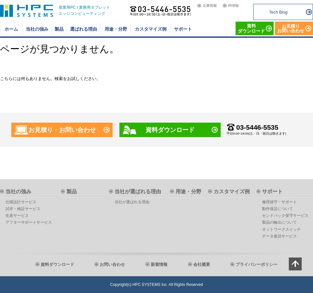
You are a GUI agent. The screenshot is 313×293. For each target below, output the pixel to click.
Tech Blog (278, 12)
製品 (71, 191)
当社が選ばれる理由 (138, 191)
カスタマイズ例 (232, 191)
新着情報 (159, 264)
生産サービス (17, 215)
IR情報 (233, 5)
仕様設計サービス (20, 202)
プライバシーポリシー (257, 264)
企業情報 (210, 5)
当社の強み (18, 191)
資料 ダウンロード (251, 28)
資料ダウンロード (170, 129)
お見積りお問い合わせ (290, 28)
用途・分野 (188, 191)
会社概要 (201, 264)
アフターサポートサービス (28, 222)
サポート (272, 191)
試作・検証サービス (22, 209)
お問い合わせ (112, 264)
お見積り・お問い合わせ (62, 129)
